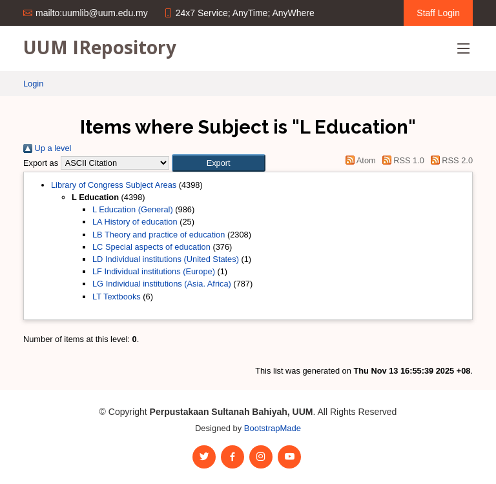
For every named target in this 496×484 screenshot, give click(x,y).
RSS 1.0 (401, 160)
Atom (359, 160)
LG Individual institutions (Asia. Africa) (161, 283)
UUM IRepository (99, 47)
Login (33, 83)
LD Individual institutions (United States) (165, 259)
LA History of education (135, 222)
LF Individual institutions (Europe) (153, 271)
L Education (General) (132, 209)
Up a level (47, 148)
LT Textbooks (116, 296)
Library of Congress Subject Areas (113, 185)
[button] (218, 163)
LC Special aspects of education (151, 247)
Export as (40, 163)
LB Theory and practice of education (158, 234)
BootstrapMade (272, 428)
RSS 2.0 (449, 160)
